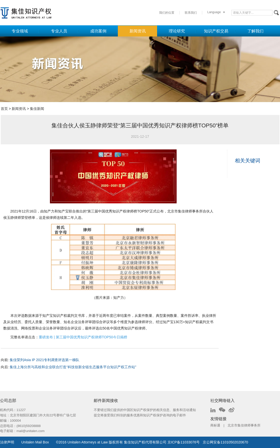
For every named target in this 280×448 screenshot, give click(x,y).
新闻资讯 (137, 31)
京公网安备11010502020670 (225, 442)
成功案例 (98, 31)
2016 (62, 442)
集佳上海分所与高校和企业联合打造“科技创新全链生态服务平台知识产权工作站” (73, 367)
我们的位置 (166, 12)
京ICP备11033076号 (183, 442)
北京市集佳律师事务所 (244, 425)
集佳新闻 (37, 109)
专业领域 (20, 31)
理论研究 (177, 31)
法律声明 (7, 442)
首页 (4, 109)
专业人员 (59, 31)
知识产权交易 (216, 31)
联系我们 (191, 12)
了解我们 (255, 31)
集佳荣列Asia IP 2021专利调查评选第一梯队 (44, 360)
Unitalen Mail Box (35, 442)
